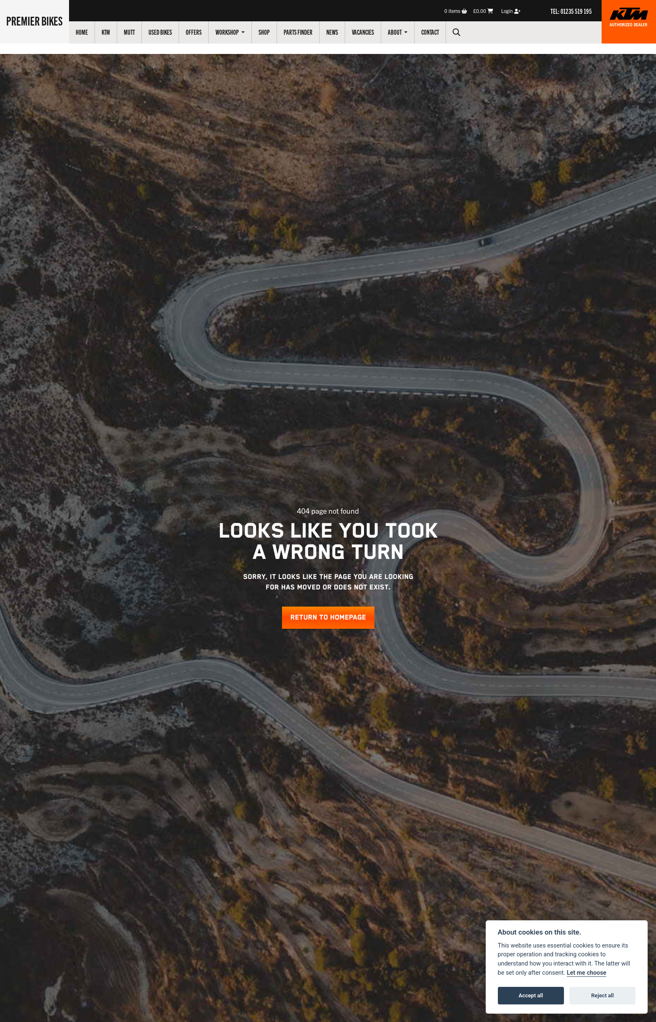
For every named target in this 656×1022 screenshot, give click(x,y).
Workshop (227, 32)
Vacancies (363, 32)
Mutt (129, 32)
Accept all (531, 995)
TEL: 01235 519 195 (571, 11)
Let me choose (587, 972)
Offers (194, 32)
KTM (106, 32)
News (332, 32)
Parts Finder (298, 32)
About (395, 32)
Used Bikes (160, 32)
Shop (264, 32)
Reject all (602, 995)
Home (82, 32)
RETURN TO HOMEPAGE (328, 618)
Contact (430, 32)
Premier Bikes (34, 20)
